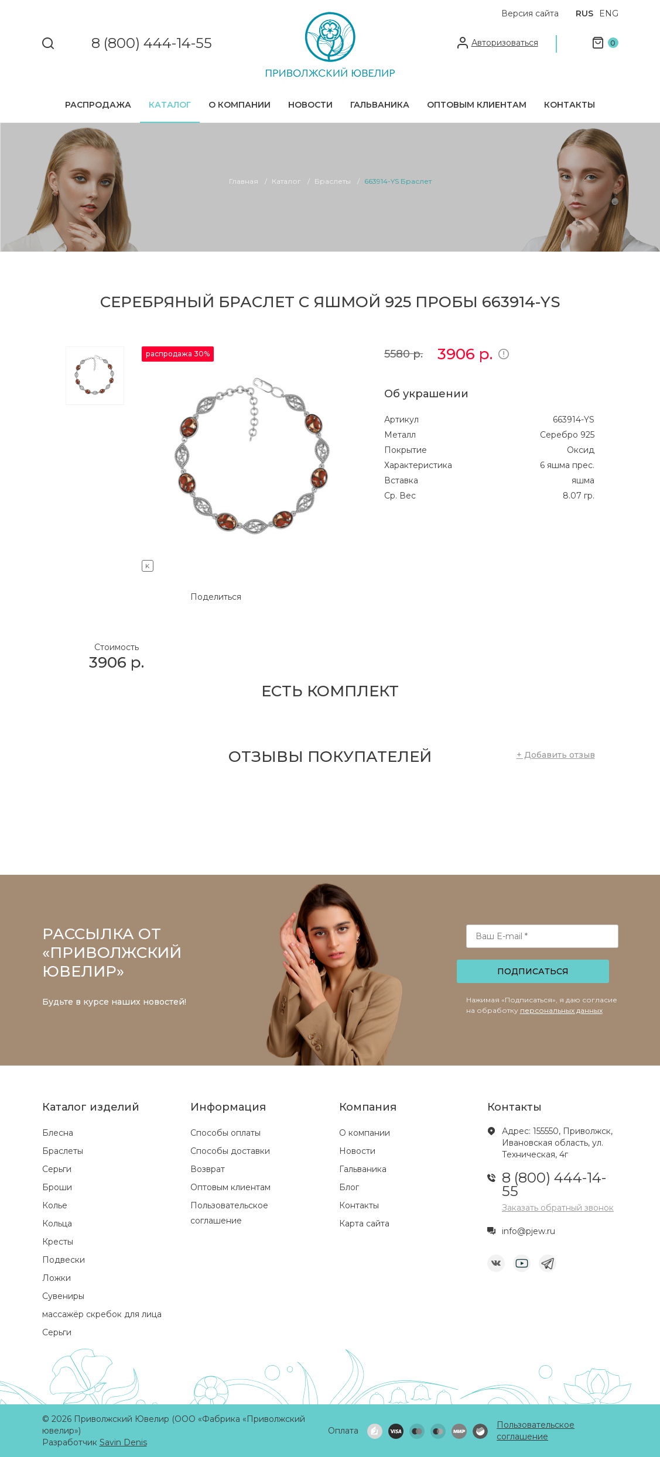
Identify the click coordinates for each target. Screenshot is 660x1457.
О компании (239, 104)
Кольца (57, 1223)
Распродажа (98, 104)
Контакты (569, 104)
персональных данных (561, 1010)
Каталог (170, 104)
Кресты (57, 1241)
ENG (608, 13)
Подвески (63, 1260)
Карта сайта (364, 1223)
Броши (57, 1187)
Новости (310, 104)
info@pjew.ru (528, 1231)
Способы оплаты (225, 1133)
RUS (584, 13)
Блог (349, 1187)
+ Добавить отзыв (556, 755)
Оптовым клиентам (476, 104)
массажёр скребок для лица (102, 1314)
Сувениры (63, 1296)
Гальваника (379, 104)
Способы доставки (230, 1151)
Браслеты (62, 1151)
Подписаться (533, 971)
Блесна (57, 1133)
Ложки (56, 1278)
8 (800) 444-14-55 (151, 43)
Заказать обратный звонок (558, 1207)
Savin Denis (123, 1442)
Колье (54, 1205)
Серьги (56, 1169)
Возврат (207, 1169)
